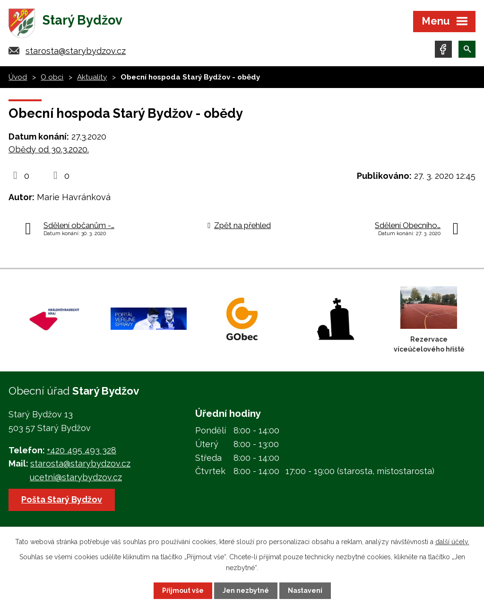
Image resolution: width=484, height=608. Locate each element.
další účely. (452, 542)
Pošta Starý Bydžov (61, 499)
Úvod (18, 77)
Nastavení (305, 590)
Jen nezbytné (246, 590)
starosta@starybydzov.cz (76, 51)
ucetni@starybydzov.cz (76, 477)
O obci (52, 77)
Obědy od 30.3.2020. (49, 149)
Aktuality (92, 77)
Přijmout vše (183, 590)
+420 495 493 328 (81, 450)
